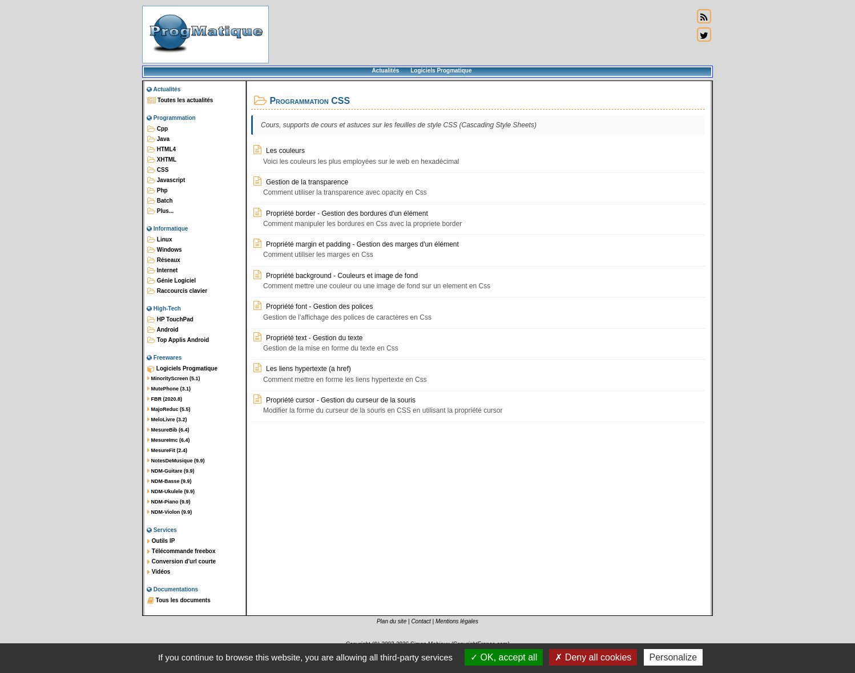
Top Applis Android (178, 340)
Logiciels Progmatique (440, 70)
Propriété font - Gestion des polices (313, 306)
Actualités (385, 70)
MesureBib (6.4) (168, 430)
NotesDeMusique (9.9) (176, 461)
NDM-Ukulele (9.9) (171, 491)
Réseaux (163, 260)
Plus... (160, 211)
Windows (164, 250)
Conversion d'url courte (181, 561)
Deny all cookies (593, 657)
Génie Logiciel (171, 280)
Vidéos (158, 572)
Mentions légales (456, 621)
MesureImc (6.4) (168, 440)
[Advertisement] (481, 34)
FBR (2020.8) (164, 399)
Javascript (166, 180)
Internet (162, 270)
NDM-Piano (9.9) (169, 502)
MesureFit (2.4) (167, 450)
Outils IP (161, 541)
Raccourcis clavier (177, 291)
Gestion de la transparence (300, 182)
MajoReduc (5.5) (169, 409)
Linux (159, 239)
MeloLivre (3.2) (167, 419)
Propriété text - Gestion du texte (307, 337)
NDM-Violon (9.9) (169, 512)
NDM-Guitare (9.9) (171, 471)
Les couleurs (279, 150)
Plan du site (391, 621)
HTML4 (161, 149)
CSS (157, 170)
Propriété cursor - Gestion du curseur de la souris (334, 400)
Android (163, 330)
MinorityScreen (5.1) (173, 378)
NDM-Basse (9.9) (169, 481)
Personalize (673, 657)
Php (157, 190)
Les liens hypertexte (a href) (302, 368)
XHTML (161, 159)
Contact (420, 621)
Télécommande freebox (181, 551)
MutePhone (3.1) (169, 389)
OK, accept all (503, 657)
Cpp (157, 129)
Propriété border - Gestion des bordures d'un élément (340, 213)
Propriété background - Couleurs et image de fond (335, 275)
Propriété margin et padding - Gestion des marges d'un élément (356, 244)
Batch (160, 201)
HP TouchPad (170, 319)
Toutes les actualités (180, 100)
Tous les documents (179, 600)
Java (158, 139)
